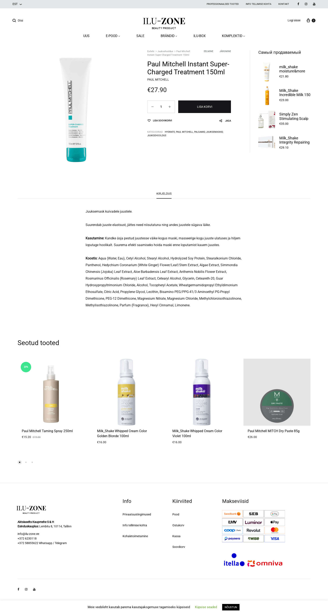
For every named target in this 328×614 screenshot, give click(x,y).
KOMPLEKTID (233, 36)
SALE (140, 36)
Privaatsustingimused (137, 514)
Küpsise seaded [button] (206, 607)
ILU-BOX (199, 36)
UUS (86, 36)
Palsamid (199, 132)
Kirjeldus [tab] (164, 193)
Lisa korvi (204, 106)
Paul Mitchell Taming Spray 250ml (47, 431)
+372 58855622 (28, 543)
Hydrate (170, 132)
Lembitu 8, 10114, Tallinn (55, 526)
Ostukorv (178, 525)
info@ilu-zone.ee (28, 534)
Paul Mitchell (184, 132)
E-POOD (113, 36)
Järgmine (225, 51)
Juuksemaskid (214, 132)
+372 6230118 (27, 538)
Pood (175, 514)
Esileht (150, 51)
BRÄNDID (169, 36)
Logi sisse (294, 20)
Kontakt (283, 4)
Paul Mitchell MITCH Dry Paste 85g (274, 431)
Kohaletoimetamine (135, 536)
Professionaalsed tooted (223, 4)
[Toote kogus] (161, 107)
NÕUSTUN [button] (231, 607)
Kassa (176, 536)
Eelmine (208, 51)
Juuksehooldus (165, 51)
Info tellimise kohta (258, 4)
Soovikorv (178, 546)
